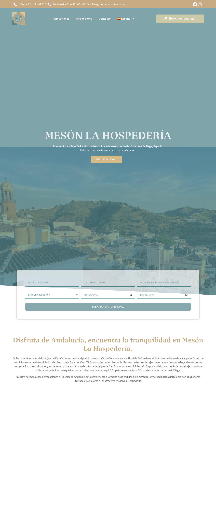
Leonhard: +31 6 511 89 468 (69, 4)
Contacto (105, 18)
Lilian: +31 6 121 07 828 (32, 4)
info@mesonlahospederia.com (109, 4)
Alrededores (84, 18)
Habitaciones (61, 18)
